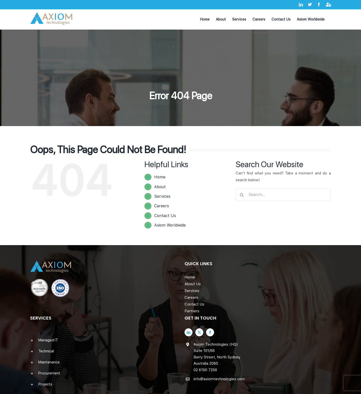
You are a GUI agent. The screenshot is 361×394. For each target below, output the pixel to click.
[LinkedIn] (189, 332)
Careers (161, 206)
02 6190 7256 (205, 370)
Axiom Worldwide (170, 225)
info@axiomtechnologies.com (219, 379)
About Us (193, 284)
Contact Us (165, 215)
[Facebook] (210, 332)
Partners (192, 311)
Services (162, 196)
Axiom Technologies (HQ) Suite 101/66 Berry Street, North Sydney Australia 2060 (217, 354)
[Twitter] (199, 332)
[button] (103, 340)
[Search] (242, 194)
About (160, 186)
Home (159, 177)
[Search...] (283, 194)
